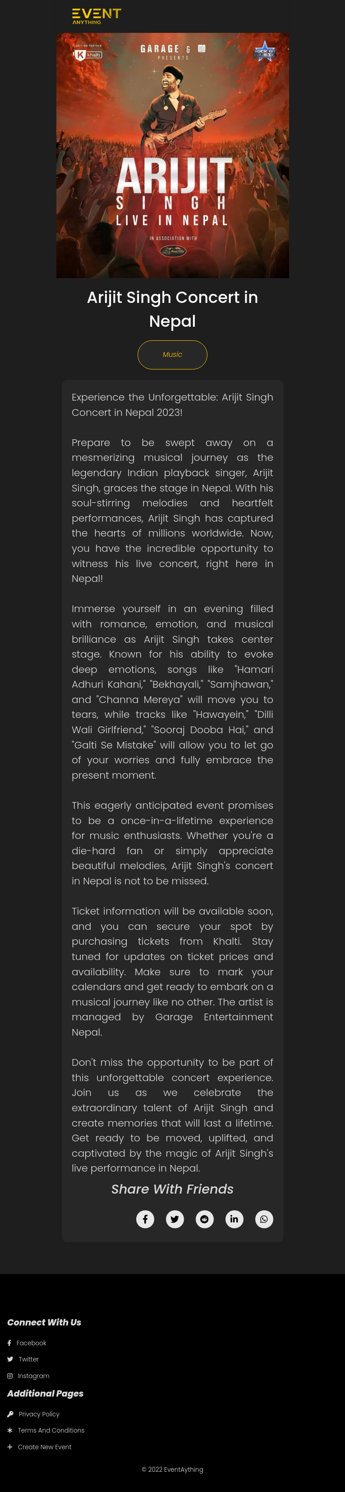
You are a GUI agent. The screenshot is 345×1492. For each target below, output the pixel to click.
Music (172, 354)
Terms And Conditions (45, 1430)
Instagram (28, 1376)
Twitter (23, 1359)
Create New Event (39, 1447)
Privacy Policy (33, 1414)
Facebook (26, 1343)
